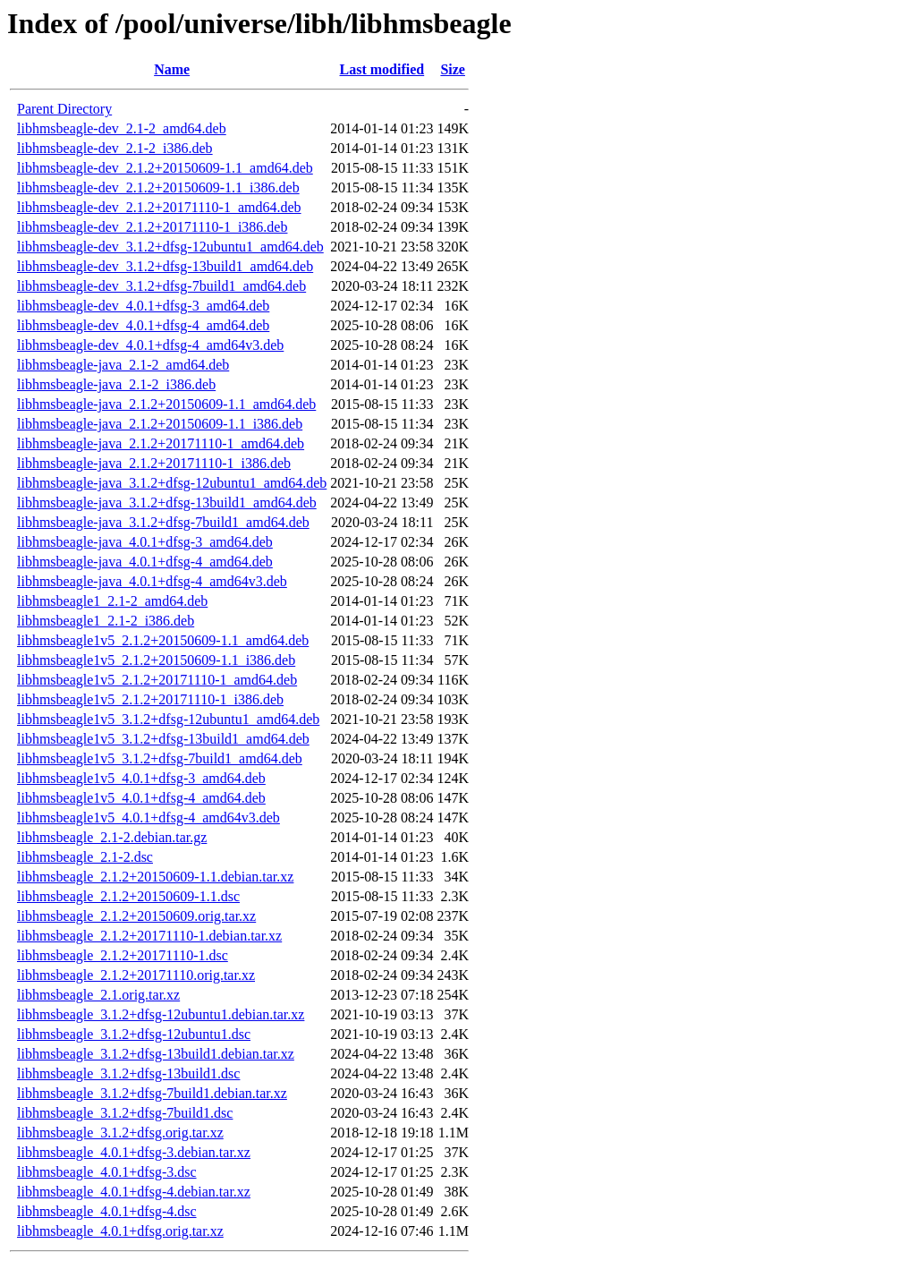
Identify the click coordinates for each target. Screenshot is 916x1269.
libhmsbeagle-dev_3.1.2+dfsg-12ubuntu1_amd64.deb (170, 246)
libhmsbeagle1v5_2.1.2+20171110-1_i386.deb (150, 699)
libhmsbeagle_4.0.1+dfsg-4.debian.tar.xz (133, 1191)
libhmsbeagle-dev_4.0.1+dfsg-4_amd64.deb (143, 325)
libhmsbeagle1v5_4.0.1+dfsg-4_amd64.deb (141, 797)
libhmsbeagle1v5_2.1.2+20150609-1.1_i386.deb (156, 660)
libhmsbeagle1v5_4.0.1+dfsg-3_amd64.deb (141, 778)
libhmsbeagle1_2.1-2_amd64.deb (112, 601)
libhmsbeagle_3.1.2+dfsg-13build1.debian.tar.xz (155, 1053)
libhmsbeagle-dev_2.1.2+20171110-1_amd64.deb (159, 207)
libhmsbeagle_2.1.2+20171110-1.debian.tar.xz (149, 935)
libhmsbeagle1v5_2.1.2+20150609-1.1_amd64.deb (163, 640)
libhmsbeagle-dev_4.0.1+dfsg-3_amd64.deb (143, 305)
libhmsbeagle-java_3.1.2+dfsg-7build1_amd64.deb (163, 522)
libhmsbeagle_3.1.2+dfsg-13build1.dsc (128, 1073)
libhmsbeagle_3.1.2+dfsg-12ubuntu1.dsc (133, 1034)
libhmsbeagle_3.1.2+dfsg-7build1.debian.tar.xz (152, 1093)
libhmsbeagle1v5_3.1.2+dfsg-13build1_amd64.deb (163, 738)
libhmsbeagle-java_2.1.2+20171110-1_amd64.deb (160, 443)
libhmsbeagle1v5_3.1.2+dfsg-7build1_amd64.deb (159, 758)
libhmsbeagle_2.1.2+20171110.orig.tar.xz (136, 975)
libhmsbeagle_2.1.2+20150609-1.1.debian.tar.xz (155, 876)
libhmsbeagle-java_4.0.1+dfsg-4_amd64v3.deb (152, 581)
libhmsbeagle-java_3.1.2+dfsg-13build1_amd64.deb (167, 502)
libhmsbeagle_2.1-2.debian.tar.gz (112, 837)
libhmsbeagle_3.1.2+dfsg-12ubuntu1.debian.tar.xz (160, 1014)
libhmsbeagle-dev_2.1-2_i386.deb (115, 148)
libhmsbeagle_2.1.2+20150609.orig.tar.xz (136, 916)
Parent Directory (64, 108)
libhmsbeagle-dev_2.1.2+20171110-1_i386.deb (152, 226)
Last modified (382, 69)
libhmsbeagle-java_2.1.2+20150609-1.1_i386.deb (159, 423)
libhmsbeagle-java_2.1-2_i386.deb (116, 384)
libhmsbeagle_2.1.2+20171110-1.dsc (122, 955)
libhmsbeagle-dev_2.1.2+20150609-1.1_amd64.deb (165, 167)
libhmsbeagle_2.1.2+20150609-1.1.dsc (128, 896)
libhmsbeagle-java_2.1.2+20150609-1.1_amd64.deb (166, 404)
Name (172, 69)
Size (452, 69)
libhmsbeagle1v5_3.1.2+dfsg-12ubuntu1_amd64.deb (168, 719)
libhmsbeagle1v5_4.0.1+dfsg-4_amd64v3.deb (148, 817)
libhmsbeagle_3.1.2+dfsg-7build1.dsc (125, 1112)
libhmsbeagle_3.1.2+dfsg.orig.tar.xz (120, 1132)
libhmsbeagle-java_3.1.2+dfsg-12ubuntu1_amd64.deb (172, 482)
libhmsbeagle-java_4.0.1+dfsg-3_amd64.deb (145, 541)
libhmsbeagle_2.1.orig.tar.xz (98, 994)
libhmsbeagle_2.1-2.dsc (85, 856)
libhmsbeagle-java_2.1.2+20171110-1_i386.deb (154, 463)
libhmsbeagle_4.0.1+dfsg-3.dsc (107, 1172)
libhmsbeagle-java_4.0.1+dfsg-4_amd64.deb (145, 561)
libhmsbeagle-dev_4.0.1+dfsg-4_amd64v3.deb (150, 345)
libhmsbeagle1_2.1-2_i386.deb (105, 620)
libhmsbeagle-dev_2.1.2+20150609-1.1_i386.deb (158, 187)
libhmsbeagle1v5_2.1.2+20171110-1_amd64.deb (157, 679)
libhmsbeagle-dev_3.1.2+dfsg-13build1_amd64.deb (165, 266)
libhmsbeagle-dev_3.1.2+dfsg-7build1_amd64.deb (161, 286)
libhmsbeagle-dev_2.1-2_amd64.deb (121, 128)
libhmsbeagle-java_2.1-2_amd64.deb (123, 364)
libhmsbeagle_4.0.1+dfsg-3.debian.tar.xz (133, 1152)
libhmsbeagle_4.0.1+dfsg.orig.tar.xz (120, 1231)
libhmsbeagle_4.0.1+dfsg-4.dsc (107, 1211)
